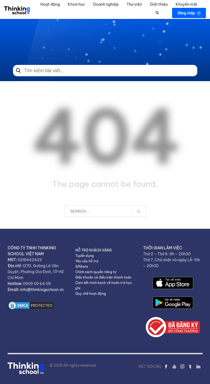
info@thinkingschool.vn (42, 289)
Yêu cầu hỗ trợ (86, 261)
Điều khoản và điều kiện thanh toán (103, 277)
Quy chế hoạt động (90, 294)
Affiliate (81, 266)
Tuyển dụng (84, 256)
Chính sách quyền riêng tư (95, 272)
